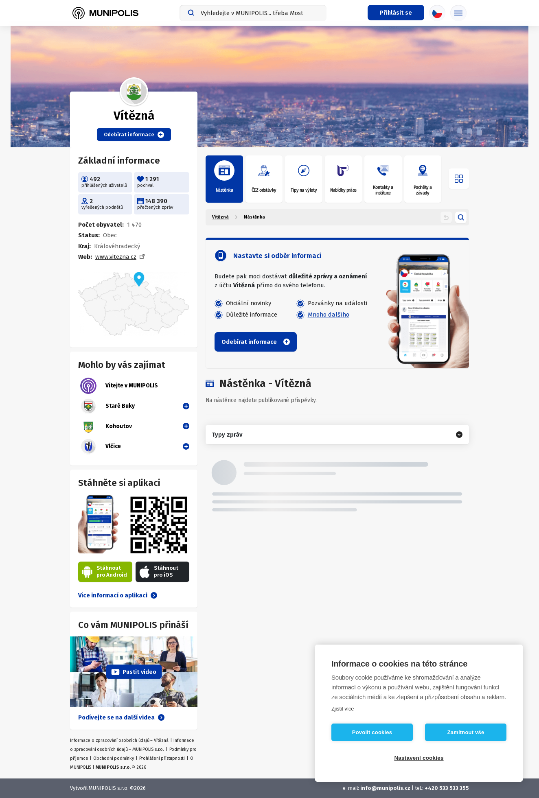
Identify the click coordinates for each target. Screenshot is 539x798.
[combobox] (253, 13)
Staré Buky (107, 406)
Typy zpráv (227, 434)
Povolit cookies (372, 732)
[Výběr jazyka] (437, 13)
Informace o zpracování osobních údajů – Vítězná (119, 740)
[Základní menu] (458, 13)
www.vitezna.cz (115, 256)
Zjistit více (342, 709)
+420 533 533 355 (447, 788)
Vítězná (220, 217)
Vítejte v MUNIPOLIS (119, 386)
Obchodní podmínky (113, 758)
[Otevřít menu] (459, 178)
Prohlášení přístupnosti (162, 758)
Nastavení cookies (418, 758)
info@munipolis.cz (385, 788)
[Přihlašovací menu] (396, 12)
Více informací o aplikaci (117, 595)
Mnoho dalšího (328, 314)
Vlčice (100, 446)
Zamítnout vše (465, 732)
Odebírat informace (134, 134)
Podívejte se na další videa (121, 717)
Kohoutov (106, 426)
